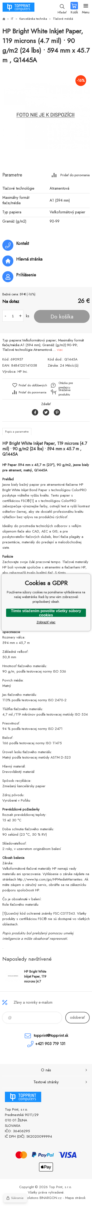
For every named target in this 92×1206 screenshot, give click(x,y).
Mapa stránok (75, 1197)
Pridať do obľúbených (33, 385)
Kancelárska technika (33, 18)
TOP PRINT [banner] (18, 8)
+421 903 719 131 (50, 1043)
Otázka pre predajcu (66, 385)
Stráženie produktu (64, 392)
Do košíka (62, 317)
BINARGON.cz (51, 1197)
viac (60, 349)
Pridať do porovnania (75, 175)
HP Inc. (23, 371)
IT (12, 18)
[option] (46, 116)
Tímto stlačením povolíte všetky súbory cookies (46, 613)
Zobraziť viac (46, 622)
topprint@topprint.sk (51, 1035)
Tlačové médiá (63, 18)
